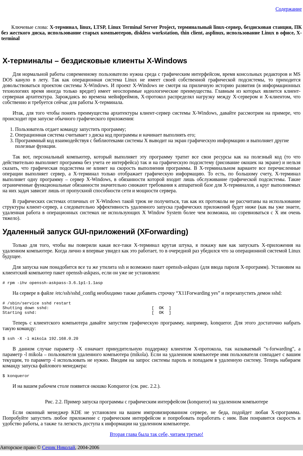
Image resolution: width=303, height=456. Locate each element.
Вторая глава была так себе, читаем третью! (156, 440)
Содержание (288, 9)
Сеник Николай (58, 453)
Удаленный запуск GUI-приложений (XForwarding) (95, 231)
